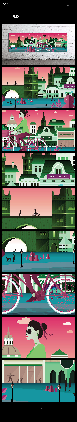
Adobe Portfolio (41, 416)
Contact (73, 5)
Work (68, 5)
